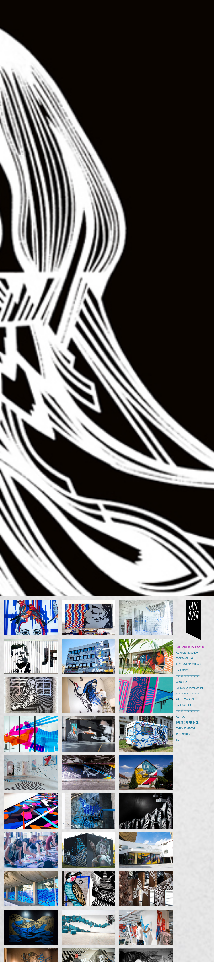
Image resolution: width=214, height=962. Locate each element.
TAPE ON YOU (183, 670)
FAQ (178, 740)
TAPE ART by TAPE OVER (190, 646)
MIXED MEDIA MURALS (188, 664)
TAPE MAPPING (184, 658)
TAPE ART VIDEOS (185, 728)
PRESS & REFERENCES (188, 722)
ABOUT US (181, 681)
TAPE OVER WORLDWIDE (189, 687)
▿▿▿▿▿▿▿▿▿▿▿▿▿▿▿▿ (188, 676)
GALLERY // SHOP (185, 699)
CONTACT (181, 716)
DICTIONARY (183, 734)
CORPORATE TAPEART (188, 652)
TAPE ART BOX (184, 705)
